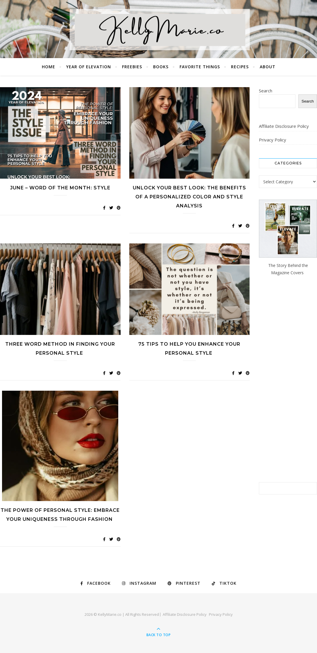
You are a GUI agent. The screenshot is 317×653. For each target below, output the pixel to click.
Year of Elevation (88, 66)
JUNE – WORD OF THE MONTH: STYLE (60, 188)
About (267, 66)
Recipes (240, 66)
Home (48, 66)
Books (161, 66)
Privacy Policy (272, 140)
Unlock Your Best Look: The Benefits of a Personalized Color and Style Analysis (189, 197)
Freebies (132, 66)
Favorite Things (200, 66)
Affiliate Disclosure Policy (284, 126)
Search (265, 91)
